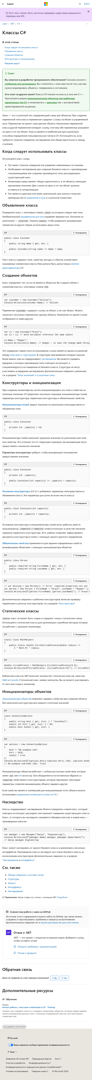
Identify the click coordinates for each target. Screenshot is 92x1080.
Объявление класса (14, 51)
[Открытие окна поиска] (80, 4)
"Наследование (10, 859)
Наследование (15, 891)
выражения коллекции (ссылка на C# (36, 794)
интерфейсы (27, 859)
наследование (48, 358)
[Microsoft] (46, 4)
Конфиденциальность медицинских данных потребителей (33, 1067)
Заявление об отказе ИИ (17, 1058)
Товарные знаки (39, 1071)
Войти (87, 3)
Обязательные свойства (15, 543)
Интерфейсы (14, 887)
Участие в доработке (15, 1063)
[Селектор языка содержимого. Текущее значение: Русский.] (12, 1038)
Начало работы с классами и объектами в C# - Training (28, 1007)
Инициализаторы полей (15, 404)
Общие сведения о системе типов (26, 874)
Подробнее (62, 897)
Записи (11, 882)
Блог (57, 1058)
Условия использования (17, 1071)
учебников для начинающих (20, 83)
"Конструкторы (66, 603)
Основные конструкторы (16, 491)
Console (14, 679)
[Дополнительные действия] (87, 23)
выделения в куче (36, 197)
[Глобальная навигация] (3, 4)
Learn (4, 23)
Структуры (13, 878)
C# (18, 23)
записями (52, 102)
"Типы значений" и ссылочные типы (36, 375)
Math (5, 679)
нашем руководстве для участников (59, 922)
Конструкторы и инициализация (20, 58)
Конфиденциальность (39, 1063)
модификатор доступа (32, 216)
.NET (12, 23)
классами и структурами (23, 354)
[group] (46, 337)
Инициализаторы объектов (16, 698)
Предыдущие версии (42, 1058)
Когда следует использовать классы (21, 47)
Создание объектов (14, 55)
